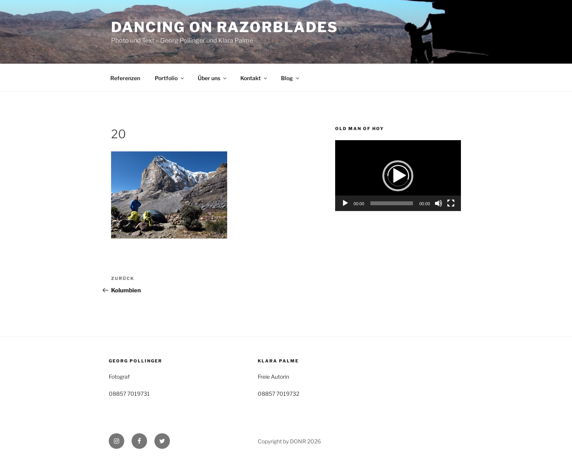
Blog (290, 78)
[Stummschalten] (438, 203)
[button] (397, 175)
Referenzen (125, 78)
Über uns (213, 78)
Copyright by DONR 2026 (289, 441)
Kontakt (254, 78)
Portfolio (170, 78)
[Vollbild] (451, 203)
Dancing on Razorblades (224, 27)
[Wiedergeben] (345, 203)
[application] (398, 175)
